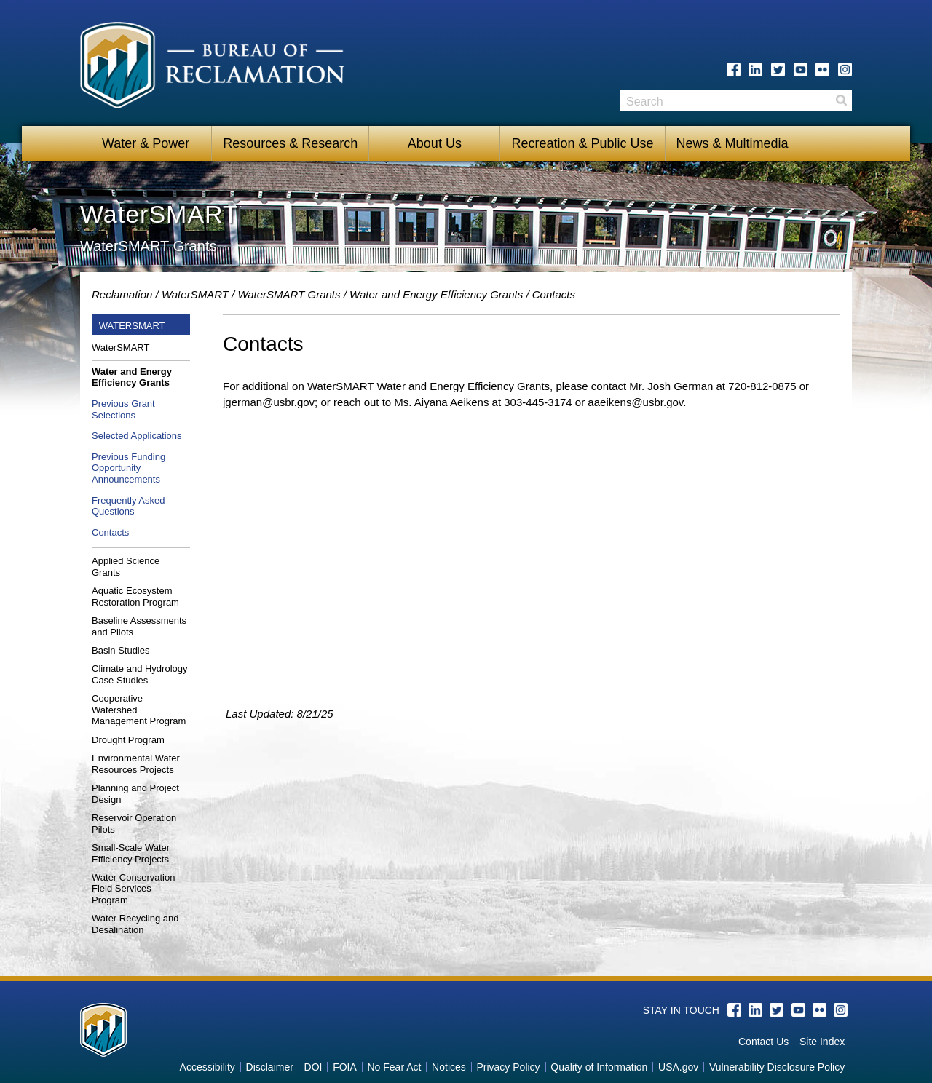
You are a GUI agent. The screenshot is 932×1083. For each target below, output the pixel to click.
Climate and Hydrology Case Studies (140, 674)
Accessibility (207, 1067)
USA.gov (678, 1067)
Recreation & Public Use (582, 143)
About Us (435, 143)
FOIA (345, 1067)
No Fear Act (394, 1067)
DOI (313, 1067)
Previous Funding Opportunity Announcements (128, 468)
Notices (449, 1067)
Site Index (822, 1041)
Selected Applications (137, 435)
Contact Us (763, 1041)
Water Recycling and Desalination (135, 924)
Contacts (110, 532)
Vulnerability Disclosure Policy (777, 1067)
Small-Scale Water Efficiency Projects (131, 853)
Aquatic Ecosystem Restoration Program (135, 596)
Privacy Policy (508, 1067)
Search (841, 106)
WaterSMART (195, 294)
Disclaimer (269, 1067)
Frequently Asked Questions (128, 506)
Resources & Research (290, 143)
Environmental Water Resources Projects (136, 764)
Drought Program (128, 739)
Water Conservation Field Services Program (133, 888)
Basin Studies (121, 650)
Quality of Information (598, 1067)
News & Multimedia (732, 143)
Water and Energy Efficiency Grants (436, 294)
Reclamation (122, 294)
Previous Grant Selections (123, 409)
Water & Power (145, 143)
